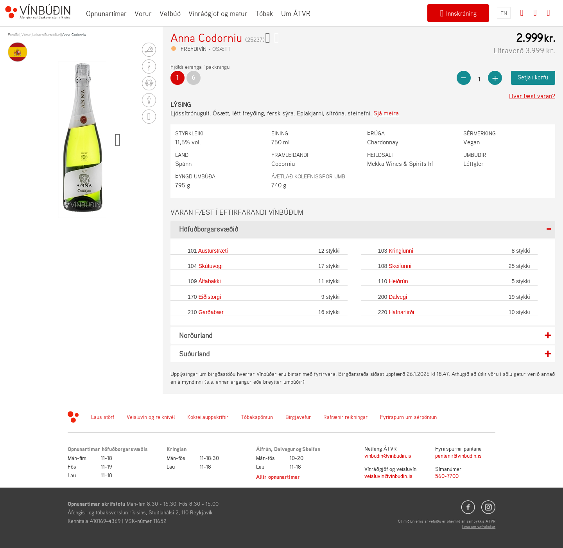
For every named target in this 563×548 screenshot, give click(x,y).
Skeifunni (400, 266)
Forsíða (14, 34)
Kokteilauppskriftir (207, 416)
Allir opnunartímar (278, 476)
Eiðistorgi (209, 297)
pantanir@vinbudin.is (458, 455)
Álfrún (263, 449)
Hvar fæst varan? (532, 96)
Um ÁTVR (295, 13)
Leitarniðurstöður (46, 34)
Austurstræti (213, 251)
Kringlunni (401, 251)
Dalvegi (398, 297)
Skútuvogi (210, 266)
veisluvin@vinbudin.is (388, 476)
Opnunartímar (106, 13)
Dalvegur (284, 449)
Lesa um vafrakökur (478, 526)
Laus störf (102, 416)
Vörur (143, 13)
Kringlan (176, 449)
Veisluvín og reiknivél (151, 416)
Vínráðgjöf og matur (217, 13)
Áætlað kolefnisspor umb (308, 176)
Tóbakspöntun (257, 416)
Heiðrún (398, 281)
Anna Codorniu (74, 34)
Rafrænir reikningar (345, 416)
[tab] (362, 229)
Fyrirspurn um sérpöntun (408, 416)
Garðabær (210, 312)
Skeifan (311, 449)
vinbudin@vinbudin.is (387, 455)
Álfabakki (209, 281)
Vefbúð (170, 13)
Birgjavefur (298, 416)
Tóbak (264, 13)
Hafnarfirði (401, 312)
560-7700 (447, 476)
